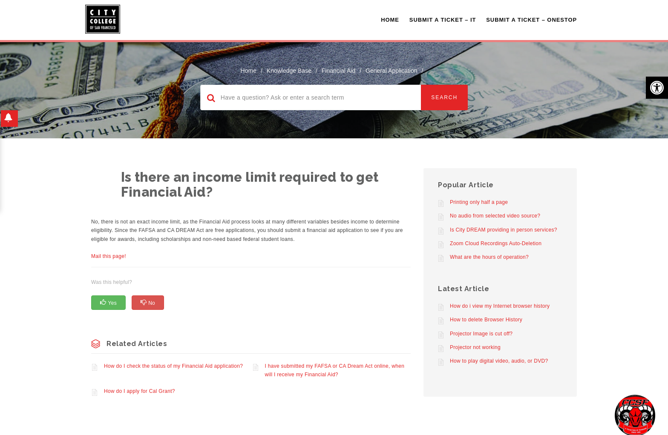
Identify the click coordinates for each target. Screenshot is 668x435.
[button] (657, 88)
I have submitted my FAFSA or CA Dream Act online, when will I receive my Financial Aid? (335, 370)
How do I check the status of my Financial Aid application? (173, 366)
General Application (391, 70)
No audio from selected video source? (495, 216)
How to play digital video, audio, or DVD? (499, 361)
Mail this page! (108, 256)
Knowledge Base (289, 70)
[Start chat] (635, 415)
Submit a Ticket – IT (442, 20)
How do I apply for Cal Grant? (139, 391)
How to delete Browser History (486, 320)
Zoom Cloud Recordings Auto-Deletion (495, 243)
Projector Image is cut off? (481, 334)
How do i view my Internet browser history (500, 306)
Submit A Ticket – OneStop (531, 20)
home (248, 70)
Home (390, 20)
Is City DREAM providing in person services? (503, 230)
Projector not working (475, 347)
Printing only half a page (479, 202)
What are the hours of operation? (489, 257)
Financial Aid (338, 70)
